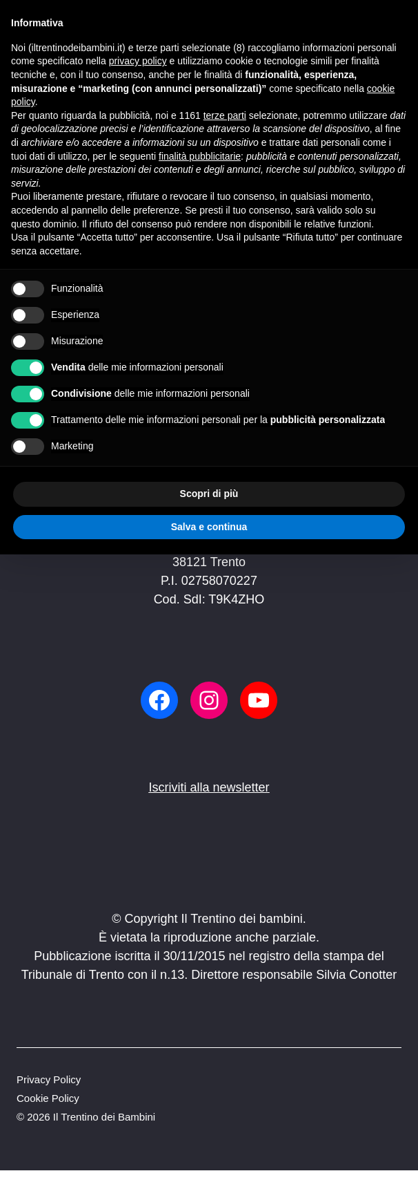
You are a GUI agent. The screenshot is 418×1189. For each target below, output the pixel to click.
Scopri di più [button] (209, 493)
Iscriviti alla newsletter (208, 787)
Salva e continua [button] (209, 526)
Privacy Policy (49, 1079)
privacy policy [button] (138, 60)
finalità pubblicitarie (200, 156)
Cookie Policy (48, 1098)
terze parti (224, 115)
